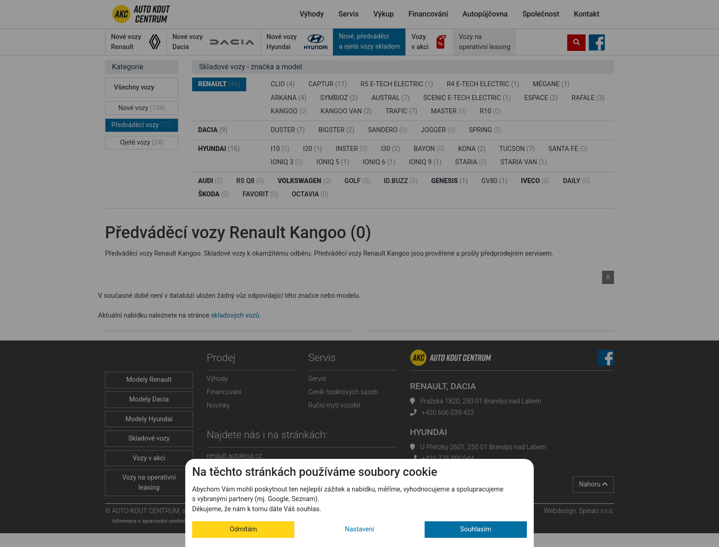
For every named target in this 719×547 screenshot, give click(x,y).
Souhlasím (476, 529)
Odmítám (243, 529)
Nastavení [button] (359, 529)
